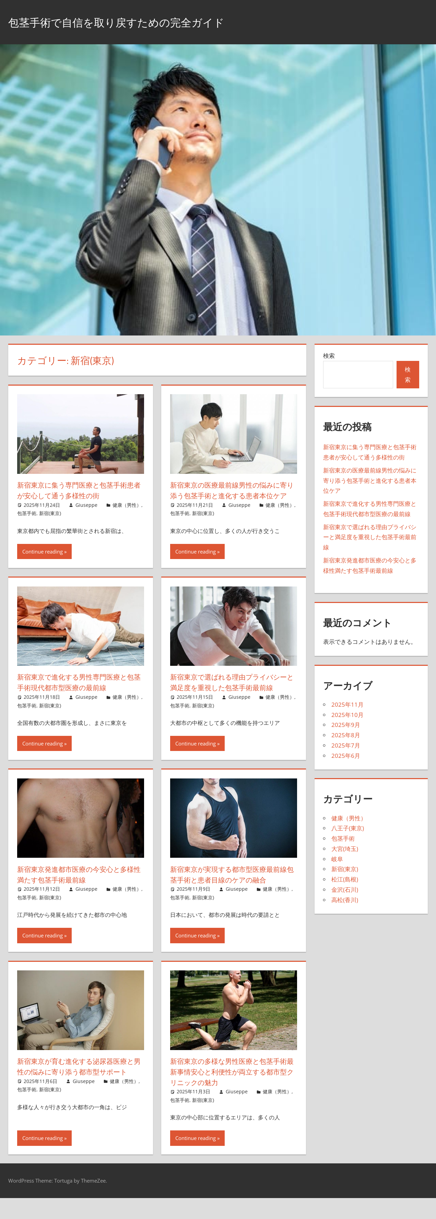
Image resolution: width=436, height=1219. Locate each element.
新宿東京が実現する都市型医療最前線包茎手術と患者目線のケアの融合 (231, 895)
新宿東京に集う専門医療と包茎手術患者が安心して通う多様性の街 (78, 490)
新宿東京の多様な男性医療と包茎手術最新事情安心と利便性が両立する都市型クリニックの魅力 (231, 1092)
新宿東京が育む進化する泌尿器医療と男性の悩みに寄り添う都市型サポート (79, 1092)
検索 (329, 356)
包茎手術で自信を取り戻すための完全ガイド (133, 21)
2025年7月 (345, 745)
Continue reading (42, 562)
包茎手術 (26, 513)
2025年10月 (347, 715)
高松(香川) (344, 900)
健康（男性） (127, 505)
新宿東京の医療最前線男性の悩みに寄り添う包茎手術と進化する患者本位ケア (231, 495)
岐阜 (337, 859)
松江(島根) (344, 879)
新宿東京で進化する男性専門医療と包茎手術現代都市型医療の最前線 (78, 693)
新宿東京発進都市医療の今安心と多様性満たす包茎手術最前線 (78, 895)
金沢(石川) (344, 889)
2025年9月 (345, 725)
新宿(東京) (50, 513)
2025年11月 (347, 704)
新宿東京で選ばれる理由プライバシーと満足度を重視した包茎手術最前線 (232, 698)
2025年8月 (345, 735)
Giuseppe (86, 505)
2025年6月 (345, 756)
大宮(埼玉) (344, 849)
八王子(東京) (347, 828)
